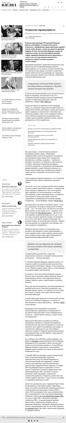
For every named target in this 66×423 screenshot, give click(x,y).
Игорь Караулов (6, 203)
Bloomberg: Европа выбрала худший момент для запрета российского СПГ (11, 120)
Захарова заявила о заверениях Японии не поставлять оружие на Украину (28, 5)
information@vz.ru (40, 417)
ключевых (35, 341)
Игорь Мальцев (6, 184)
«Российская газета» (44, 213)
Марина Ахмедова (7, 222)
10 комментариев (9, 236)
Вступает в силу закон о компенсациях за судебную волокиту (44, 128)
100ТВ (62, 302)
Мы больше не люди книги (9, 186)
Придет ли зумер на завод (9, 206)
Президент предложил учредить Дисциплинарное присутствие (41, 144)
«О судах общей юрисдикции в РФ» (51, 396)
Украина (15, 10)
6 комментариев (8, 196)
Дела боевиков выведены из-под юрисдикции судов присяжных (42, 132)
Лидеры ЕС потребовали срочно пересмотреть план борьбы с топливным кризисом (12, 111)
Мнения (4, 180)
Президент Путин (35, 10)
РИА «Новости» (45, 102)
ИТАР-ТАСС (58, 200)
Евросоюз (46, 10)
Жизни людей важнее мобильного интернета (11, 226)
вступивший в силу (31, 408)
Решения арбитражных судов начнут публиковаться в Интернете (42, 140)
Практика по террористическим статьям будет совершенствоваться (40, 136)
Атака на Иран (6, 10)
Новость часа (24, 1)
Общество (42, 25)
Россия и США (24, 10)
